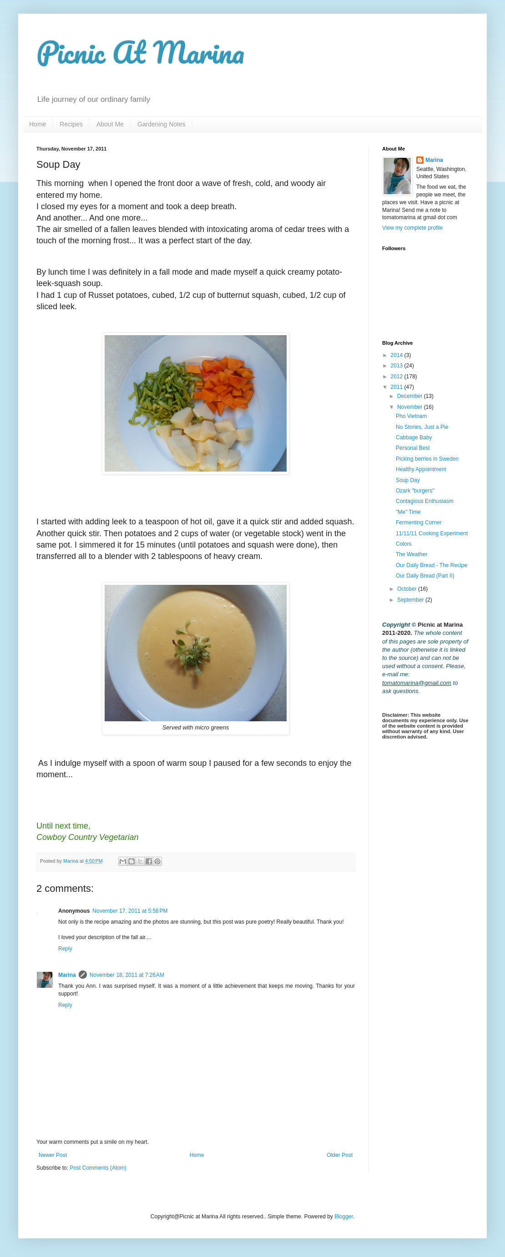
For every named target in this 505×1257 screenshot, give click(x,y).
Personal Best (413, 448)
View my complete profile (412, 228)
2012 (397, 376)
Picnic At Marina (140, 52)
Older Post (340, 1155)
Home (37, 124)
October (407, 589)
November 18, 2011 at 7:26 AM (127, 975)
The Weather (411, 554)
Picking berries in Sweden (427, 459)
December (410, 396)
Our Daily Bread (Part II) (425, 576)
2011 (397, 387)
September (411, 600)
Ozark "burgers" (415, 491)
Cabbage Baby (414, 437)
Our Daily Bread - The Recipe (431, 565)
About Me (110, 124)
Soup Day (408, 480)
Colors (404, 544)
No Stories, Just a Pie (422, 427)
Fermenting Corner (419, 522)
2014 (397, 355)
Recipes (71, 124)
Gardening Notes (161, 124)
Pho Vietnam (411, 416)
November (410, 407)
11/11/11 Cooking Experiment (432, 533)
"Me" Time (408, 512)
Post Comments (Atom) (98, 1168)
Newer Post (53, 1155)
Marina (67, 975)
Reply (65, 948)
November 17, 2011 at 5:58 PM (129, 911)
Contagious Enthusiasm (425, 501)
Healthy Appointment (421, 469)
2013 (397, 365)
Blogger (343, 1216)
